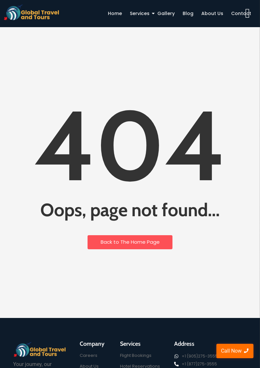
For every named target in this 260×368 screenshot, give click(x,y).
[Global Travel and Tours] (40, 349)
